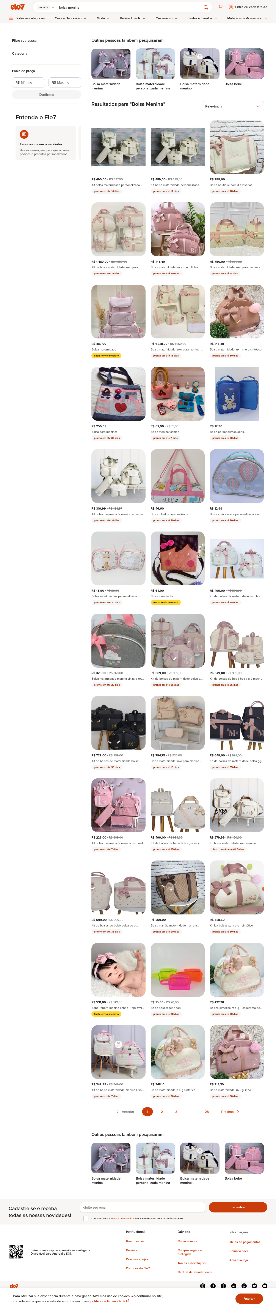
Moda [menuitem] (103, 17)
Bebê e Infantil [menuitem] (133, 17)
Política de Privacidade (124, 1218)
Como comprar (188, 1241)
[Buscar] (131, 6)
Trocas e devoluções (192, 1262)
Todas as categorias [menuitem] (30, 17)
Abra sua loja (238, 1259)
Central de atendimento (195, 1272)
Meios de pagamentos (244, 1241)
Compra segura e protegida (190, 1251)
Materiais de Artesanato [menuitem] (247, 17)
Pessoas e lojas (137, 1259)
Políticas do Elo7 (138, 1268)
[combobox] (46, 6)
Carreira (132, 1250)
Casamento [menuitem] (167, 17)
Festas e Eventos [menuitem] (202, 17)
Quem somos (135, 1241)
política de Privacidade (110, 1301)
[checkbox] (85, 1218)
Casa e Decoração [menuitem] (71, 17)
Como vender (238, 1250)
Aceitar (249, 1298)
